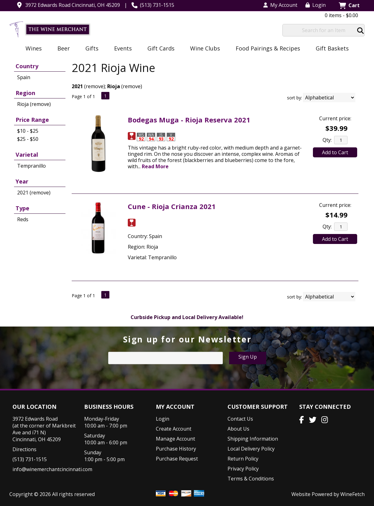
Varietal (27, 154)
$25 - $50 (27, 139)
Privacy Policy (243, 468)
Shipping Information (253, 438)
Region (25, 93)
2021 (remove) (33, 192)
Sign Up (247, 356)
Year (22, 181)
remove (94, 86)
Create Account (173, 428)
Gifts (90, 49)
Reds (22, 219)
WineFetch (352, 494)
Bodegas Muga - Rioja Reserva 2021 (189, 119)
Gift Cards (161, 48)
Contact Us (240, 418)
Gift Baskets (332, 48)
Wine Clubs (203, 49)
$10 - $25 (27, 130)
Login (315, 5)
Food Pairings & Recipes (268, 48)
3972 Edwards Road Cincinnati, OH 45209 (72, 5)
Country (27, 66)
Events (121, 49)
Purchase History (176, 448)
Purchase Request (177, 458)
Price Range (32, 119)
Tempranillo (31, 165)
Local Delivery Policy (251, 448)
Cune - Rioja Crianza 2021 (172, 206)
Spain (23, 77)
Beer (62, 49)
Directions (24, 449)
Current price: (335, 118)
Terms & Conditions (251, 478)
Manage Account (175, 438)
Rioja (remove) (34, 104)
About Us (238, 428)
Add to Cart (335, 152)
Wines (32, 49)
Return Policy (243, 458)
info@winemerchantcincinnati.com (52, 469)
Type (22, 208)
